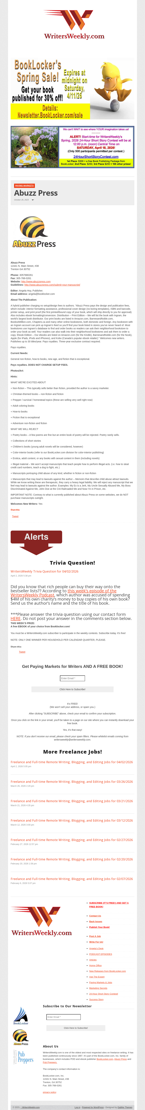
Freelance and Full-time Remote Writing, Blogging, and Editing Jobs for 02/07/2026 (72, 879)
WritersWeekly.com (30, 1107)
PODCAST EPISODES (100, 954)
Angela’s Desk (96, 948)
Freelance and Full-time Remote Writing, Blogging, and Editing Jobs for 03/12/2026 (72, 820)
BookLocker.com (105, 1059)
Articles (93, 959)
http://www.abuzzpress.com (36, 281)
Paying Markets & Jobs (100, 982)
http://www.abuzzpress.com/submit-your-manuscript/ (52, 284)
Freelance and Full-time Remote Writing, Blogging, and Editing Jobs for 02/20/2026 (72, 859)
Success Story (96, 999)
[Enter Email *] (72, 678)
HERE (16, 618)
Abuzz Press (120, 1059)
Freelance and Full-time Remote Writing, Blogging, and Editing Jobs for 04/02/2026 (72, 762)
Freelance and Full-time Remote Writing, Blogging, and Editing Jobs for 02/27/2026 (72, 840)
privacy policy (49, 1092)
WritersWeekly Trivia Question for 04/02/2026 (44, 571)
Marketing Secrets (98, 988)
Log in (77, 1107)
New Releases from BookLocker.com (107, 971)
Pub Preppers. (50, 1062)
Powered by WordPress (93, 1107)
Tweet (15, 516)
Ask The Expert (97, 977)
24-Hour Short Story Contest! (103, 994)
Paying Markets (24, 185)
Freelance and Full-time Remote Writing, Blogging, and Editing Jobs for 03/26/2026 (72, 782)
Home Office (95, 965)
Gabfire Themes (125, 1107)
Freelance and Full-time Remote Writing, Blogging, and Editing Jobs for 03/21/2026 (72, 801)
